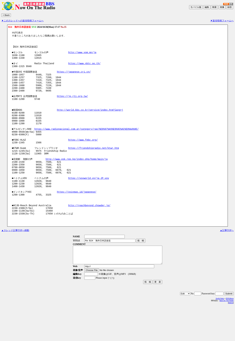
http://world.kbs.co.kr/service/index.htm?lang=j (90, 122)
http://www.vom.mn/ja (82, 55)
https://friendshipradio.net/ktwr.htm (93, 167)
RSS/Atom (230, 333)
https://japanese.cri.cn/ (74, 77)
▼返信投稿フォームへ (222, 20)
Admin (230, 338)
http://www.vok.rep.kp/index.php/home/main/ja (77, 180)
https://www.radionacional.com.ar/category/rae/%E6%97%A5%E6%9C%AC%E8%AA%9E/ (86, 145)
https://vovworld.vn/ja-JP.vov (88, 202)
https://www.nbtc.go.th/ (84, 68)
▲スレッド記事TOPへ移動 (15, 262)
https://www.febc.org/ (83, 158)
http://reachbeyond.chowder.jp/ (89, 234)
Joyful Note (220, 333)
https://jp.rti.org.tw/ (72, 106)
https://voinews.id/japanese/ (76, 218)
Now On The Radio (226, 335)
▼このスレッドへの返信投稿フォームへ (22, 20)
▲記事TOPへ (227, 262)
